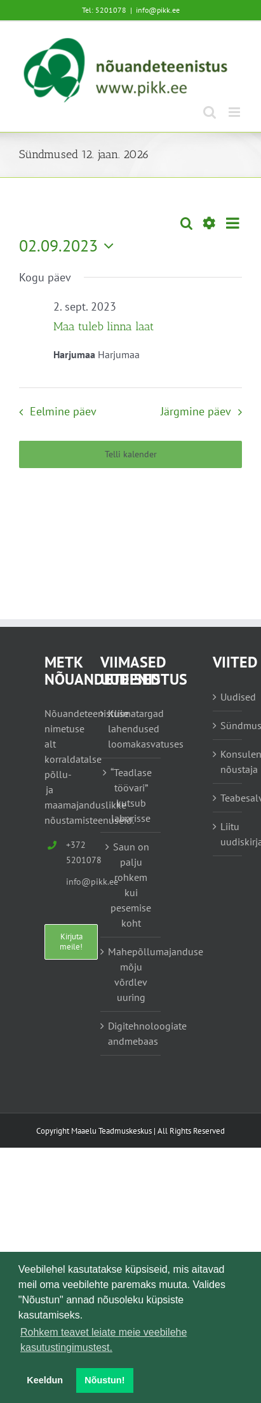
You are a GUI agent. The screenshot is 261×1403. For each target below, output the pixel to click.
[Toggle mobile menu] (235, 112)
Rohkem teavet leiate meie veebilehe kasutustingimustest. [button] (103, 1340)
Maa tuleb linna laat (103, 326)
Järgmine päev (196, 411)
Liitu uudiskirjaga (228, 834)
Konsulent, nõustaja (228, 761)
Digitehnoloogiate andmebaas (131, 1033)
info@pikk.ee (158, 10)
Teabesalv (228, 797)
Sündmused (228, 725)
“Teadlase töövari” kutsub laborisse (131, 795)
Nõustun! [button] (104, 1380)
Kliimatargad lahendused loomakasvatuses (131, 728)
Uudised (228, 696)
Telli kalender (131, 454)
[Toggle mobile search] (209, 112)
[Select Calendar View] (233, 223)
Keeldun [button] (45, 1380)
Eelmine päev (63, 411)
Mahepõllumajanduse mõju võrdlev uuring (131, 974)
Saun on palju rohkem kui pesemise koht (130, 884)
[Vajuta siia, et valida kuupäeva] (69, 246)
